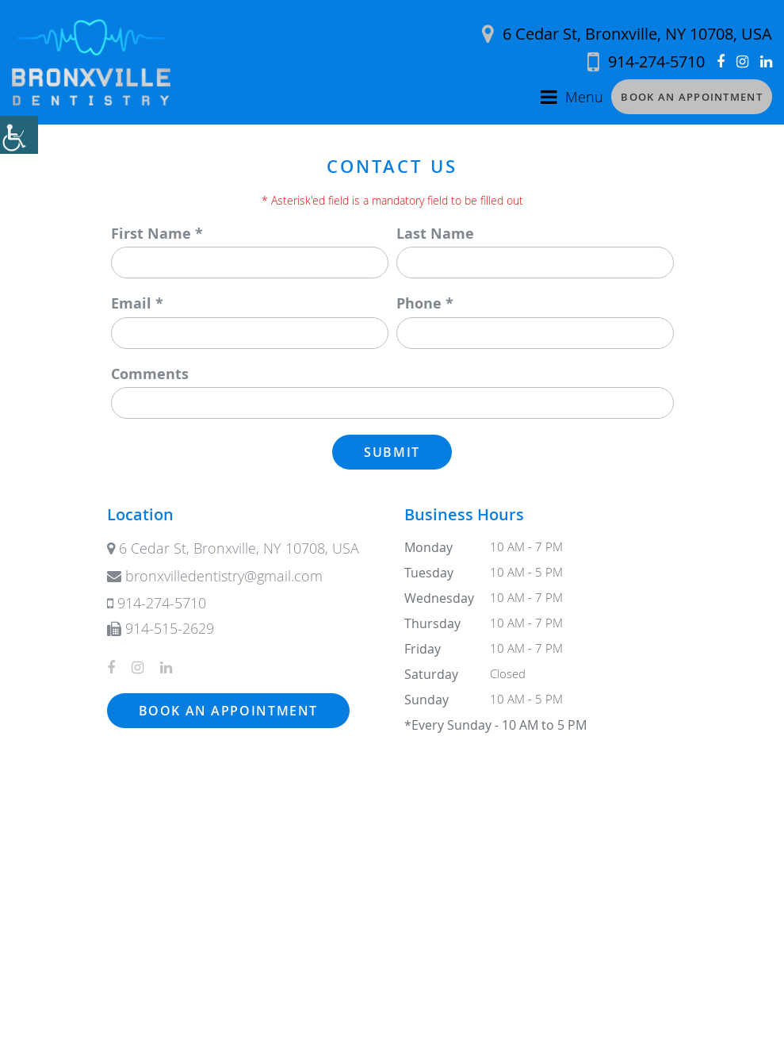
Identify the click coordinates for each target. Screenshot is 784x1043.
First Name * (157, 233)
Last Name (435, 233)
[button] (19, 135)
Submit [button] (392, 452)
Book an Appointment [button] (692, 97)
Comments (150, 374)
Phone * (424, 303)
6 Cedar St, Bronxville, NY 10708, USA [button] (627, 34)
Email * (137, 303)
